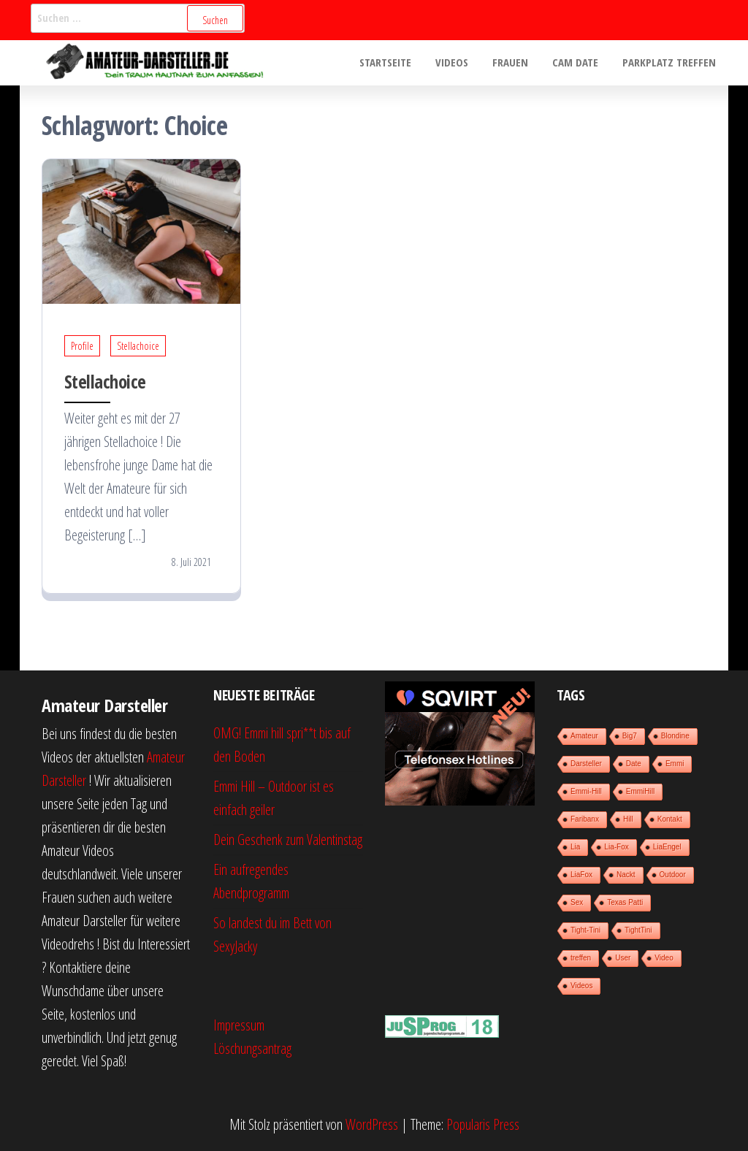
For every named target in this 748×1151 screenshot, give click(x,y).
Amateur (584, 736)
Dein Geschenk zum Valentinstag (287, 839)
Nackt (626, 875)
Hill (628, 819)
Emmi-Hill (586, 791)
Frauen (516, 63)
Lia (575, 847)
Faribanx (584, 819)
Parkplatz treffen (670, 63)
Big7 (629, 736)
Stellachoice (138, 346)
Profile (82, 346)
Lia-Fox (616, 847)
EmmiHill (640, 791)
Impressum (238, 1025)
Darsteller (586, 764)
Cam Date (579, 63)
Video (663, 958)
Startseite (395, 63)
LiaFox (581, 875)
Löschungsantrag (252, 1048)
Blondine (675, 736)
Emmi (674, 764)
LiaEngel (667, 847)
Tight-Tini (585, 930)
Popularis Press (482, 1124)
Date (633, 764)
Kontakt (669, 819)
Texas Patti (625, 902)
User (622, 958)
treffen (580, 958)
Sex (576, 902)
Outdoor (673, 875)
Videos (459, 63)
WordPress (372, 1124)
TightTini (638, 930)
